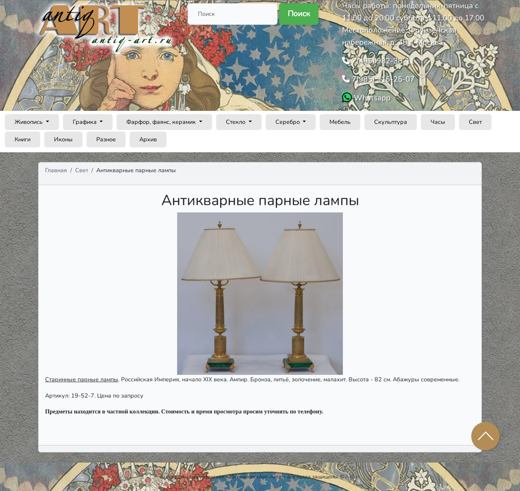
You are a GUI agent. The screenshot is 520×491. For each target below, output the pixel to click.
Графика (85, 122)
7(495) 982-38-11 (382, 61)
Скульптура (390, 122)
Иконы (63, 139)
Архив (148, 139)
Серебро (288, 122)
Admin (352, 476)
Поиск (299, 14)
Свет (475, 122)
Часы (438, 122)
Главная (56, 170)
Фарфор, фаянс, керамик (161, 122)
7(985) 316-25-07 (382, 79)
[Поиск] (232, 14)
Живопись (29, 122)
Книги (22, 139)
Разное (106, 139)
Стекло (236, 122)
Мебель (340, 122)
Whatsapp (371, 98)
